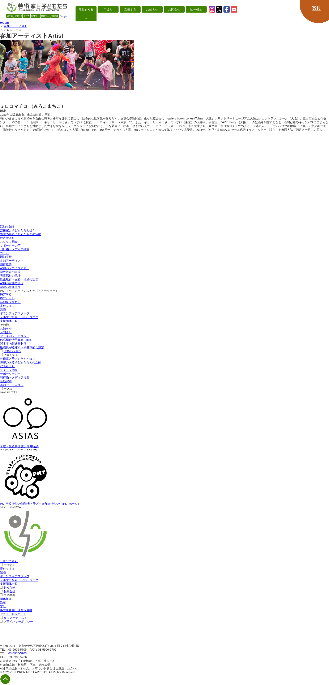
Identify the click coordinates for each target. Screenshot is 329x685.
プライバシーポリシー (14, 336)
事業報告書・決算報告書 (16, 610)
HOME (4, 22)
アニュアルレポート (13, 614)
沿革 (3, 602)
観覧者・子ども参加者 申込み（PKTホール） (51, 503)
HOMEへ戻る (12, 351)
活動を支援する (10, 302)
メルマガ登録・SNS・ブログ (19, 317)
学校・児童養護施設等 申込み (19, 446)
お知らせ (6, 328)
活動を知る (7, 226)
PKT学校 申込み (10, 503)
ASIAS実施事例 (10, 287)
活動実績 (6, 256)
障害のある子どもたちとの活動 (20, 234)
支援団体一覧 (9, 321)
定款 (3, 606)
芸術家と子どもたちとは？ (17, 230)
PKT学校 (6, 294)
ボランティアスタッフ (14, 313)
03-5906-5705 (17, 653)
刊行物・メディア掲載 (14, 249)
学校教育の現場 (10, 272)
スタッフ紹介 (9, 241)
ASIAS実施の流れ (11, 283)
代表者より (7, 238)
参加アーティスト (15, 26)
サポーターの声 (10, 245)
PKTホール (7, 298)
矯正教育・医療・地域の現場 (19, 279)
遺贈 (3, 309)
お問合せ (6, 332)
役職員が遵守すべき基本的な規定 (22, 347)
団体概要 (6, 264)
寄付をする (7, 305)
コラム (4, 253)
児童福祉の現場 (10, 275)
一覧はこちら (9, 561)
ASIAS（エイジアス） (14, 268)
